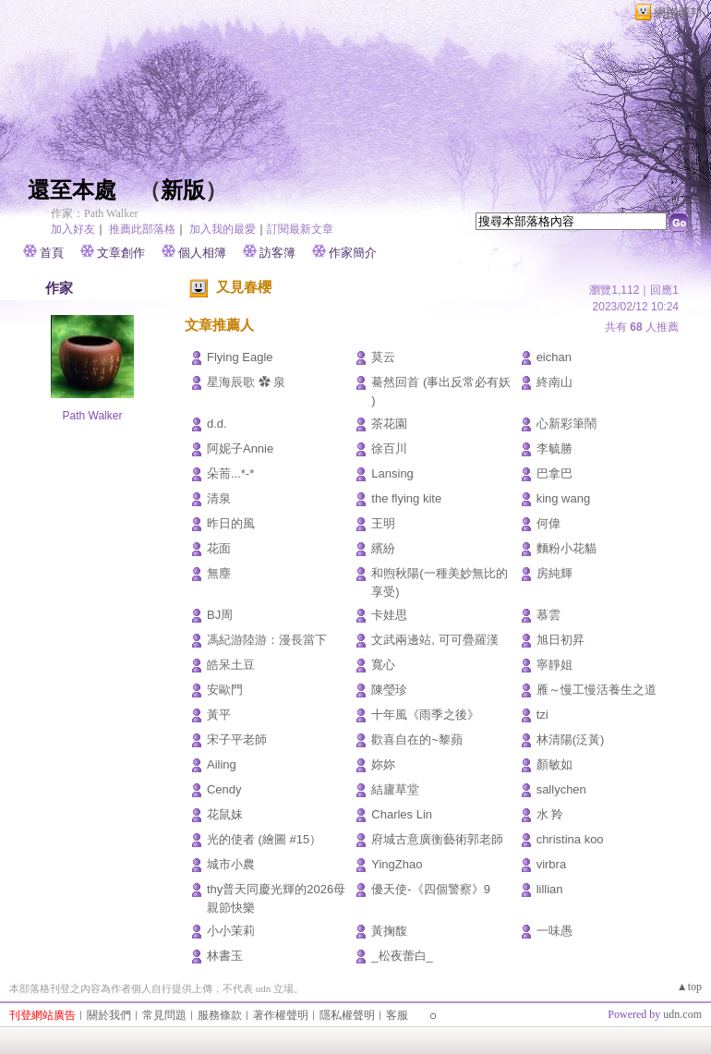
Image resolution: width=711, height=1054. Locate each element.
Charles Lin (401, 814)
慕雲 (548, 615)
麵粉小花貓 (566, 548)
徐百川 (389, 448)
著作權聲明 (280, 1015)
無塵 (219, 573)
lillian (549, 889)
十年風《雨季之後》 (425, 714)
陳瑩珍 (389, 690)
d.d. (217, 423)
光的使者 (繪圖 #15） (264, 839)
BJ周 (220, 615)
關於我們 (109, 1015)
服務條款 (220, 1015)
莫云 (383, 357)
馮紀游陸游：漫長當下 (267, 640)
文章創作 (121, 253)
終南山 (554, 382)
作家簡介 (353, 253)
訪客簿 (277, 253)
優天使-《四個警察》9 (430, 889)
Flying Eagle (240, 357)
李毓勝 (554, 448)
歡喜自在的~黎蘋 (417, 739)
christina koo (570, 839)
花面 (219, 548)
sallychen (561, 789)
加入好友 (73, 229)
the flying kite (406, 498)
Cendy (224, 789)
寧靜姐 (554, 665)
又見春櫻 (243, 287)
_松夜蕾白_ (401, 956)
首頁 (52, 253)
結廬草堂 (395, 789)
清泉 (219, 498)
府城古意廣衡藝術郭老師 (437, 839)
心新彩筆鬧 (566, 423)
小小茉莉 (231, 931)
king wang (563, 498)
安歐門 (225, 690)
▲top (689, 986)
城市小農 (231, 864)
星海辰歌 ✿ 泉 (246, 382)
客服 (397, 1015)
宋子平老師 (237, 739)
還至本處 (72, 190)
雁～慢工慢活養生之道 (596, 690)
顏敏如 (554, 764)
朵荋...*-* (230, 473)
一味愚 (554, 931)
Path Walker (93, 415)
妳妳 (383, 764)
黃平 (219, 714)
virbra (551, 864)
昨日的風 (231, 523)
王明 (383, 523)
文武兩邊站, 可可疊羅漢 (434, 640)
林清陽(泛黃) (570, 739)
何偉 (548, 523)
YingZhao (396, 864)
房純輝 (554, 573)
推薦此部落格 (142, 229)
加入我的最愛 (222, 229)
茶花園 (389, 423)
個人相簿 (202, 253)
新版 (183, 190)
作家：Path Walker (94, 213)
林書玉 (225, 956)
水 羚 (550, 814)
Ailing (221, 764)
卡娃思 (389, 615)
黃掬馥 (389, 931)
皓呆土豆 (231, 665)
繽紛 (383, 548)
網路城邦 (678, 12)
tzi (542, 714)
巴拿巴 (554, 473)
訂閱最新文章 (300, 229)
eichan (554, 357)
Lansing (392, 473)
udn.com (682, 1014)
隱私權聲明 (347, 1015)
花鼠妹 (225, 814)
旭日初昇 (560, 640)
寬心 (383, 665)
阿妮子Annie (240, 448)
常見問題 (164, 1015)
